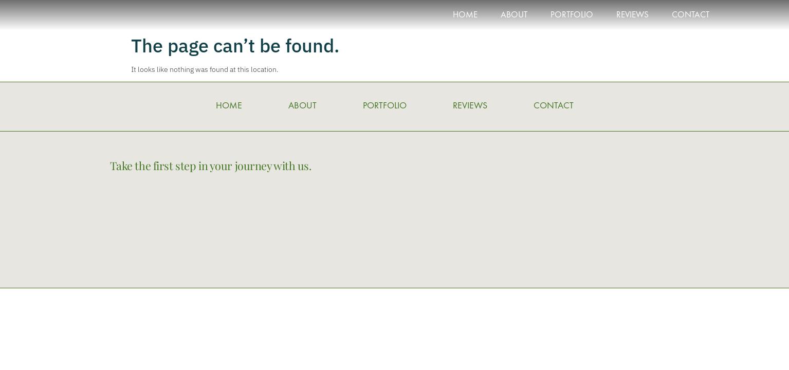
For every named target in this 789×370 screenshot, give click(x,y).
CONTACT (690, 15)
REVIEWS (632, 15)
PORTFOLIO (572, 15)
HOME (465, 15)
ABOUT (514, 15)
